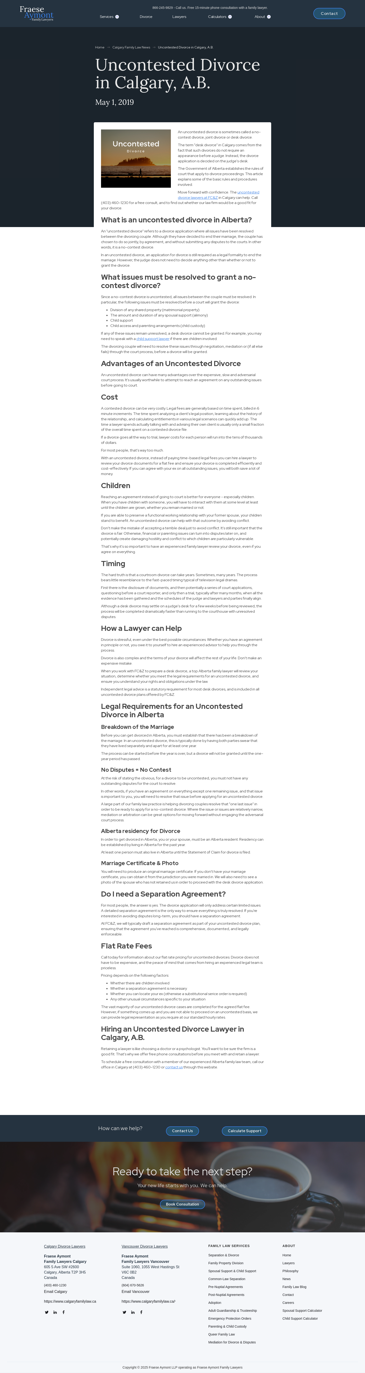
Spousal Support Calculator (302, 1310)
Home (100, 47)
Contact (329, 13)
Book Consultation (182, 1204)
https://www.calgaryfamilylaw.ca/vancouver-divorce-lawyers (148, 1301)
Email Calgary (55, 1292)
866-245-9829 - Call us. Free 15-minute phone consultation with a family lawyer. (210, 8)
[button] (109, 16)
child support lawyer (152, 338)
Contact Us (182, 1130)
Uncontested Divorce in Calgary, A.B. (186, 47)
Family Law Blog (295, 1287)
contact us (174, 1067)
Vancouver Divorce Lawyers (145, 1246)
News (287, 1279)
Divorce (146, 16)
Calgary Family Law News (131, 47)
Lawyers (179, 16)
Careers (288, 1303)
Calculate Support (244, 1130)
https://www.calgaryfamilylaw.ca (70, 1301)
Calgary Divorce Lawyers (64, 1246)
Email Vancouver (136, 1292)
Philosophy (291, 1271)
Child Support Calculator (300, 1318)
